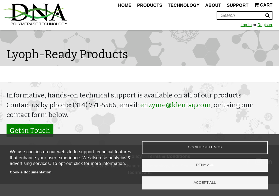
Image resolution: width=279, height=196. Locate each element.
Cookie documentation (30, 172)
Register (264, 25)
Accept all (204, 182)
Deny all (205, 165)
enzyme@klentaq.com (175, 105)
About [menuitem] (213, 5)
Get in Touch (30, 130)
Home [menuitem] (124, 5)
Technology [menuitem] (183, 5)
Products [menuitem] (149, 5)
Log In (246, 25)
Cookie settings (205, 147)
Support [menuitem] (237, 5)
